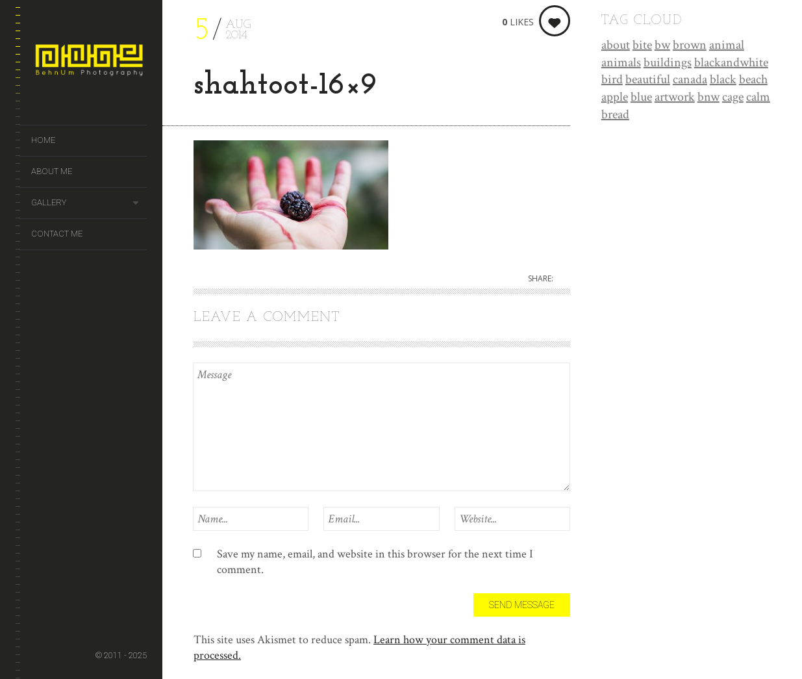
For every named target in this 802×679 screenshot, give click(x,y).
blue (641, 97)
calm (758, 97)
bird (612, 79)
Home (43, 140)
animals (621, 63)
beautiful (647, 79)
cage (733, 97)
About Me (51, 171)
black (723, 79)
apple (614, 97)
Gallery (48, 202)
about (615, 45)
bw (662, 45)
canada (690, 79)
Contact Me (56, 233)
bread (615, 115)
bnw (708, 97)
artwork (675, 97)
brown (690, 45)
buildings (668, 63)
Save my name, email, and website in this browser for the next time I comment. (375, 561)
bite (642, 45)
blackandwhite (731, 63)
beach (753, 79)
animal (726, 45)
